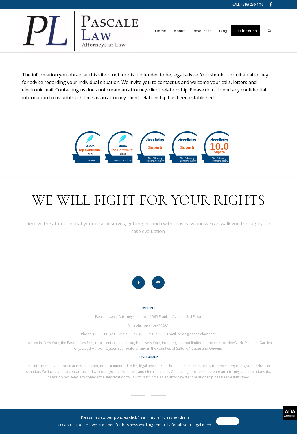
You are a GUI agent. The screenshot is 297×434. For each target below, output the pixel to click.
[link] (270, 4)
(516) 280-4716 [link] (252, 4)
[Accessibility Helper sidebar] (290, 413)
